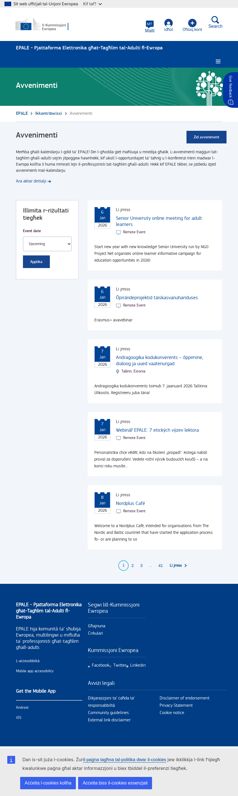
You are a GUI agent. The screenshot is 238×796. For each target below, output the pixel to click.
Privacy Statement (176, 705)
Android (22, 708)
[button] (149, 27)
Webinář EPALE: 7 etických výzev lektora (157, 430)
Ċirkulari (95, 633)
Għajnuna (96, 626)
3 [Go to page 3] (141, 566)
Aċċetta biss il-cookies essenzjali (115, 783)
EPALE (22, 113)
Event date (32, 231)
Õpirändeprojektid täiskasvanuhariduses (157, 298)
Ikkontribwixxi (48, 113)
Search (215, 22)
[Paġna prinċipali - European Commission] (43, 24)
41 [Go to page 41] (160, 566)
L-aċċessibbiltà (27, 661)
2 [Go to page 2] (132, 566)
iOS (18, 718)
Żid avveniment (206, 137)
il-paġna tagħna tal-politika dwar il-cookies (124, 759)
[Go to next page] (178, 565)
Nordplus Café (130, 504)
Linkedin (138, 665)
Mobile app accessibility (35, 671)
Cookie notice (172, 713)
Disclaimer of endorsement (184, 698)
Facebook (100, 665)
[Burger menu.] (218, 62)
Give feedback (230, 87)
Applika (36, 262)
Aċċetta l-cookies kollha (48, 783)
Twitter (119, 665)
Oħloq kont (192, 25)
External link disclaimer (109, 720)
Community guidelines (108, 713)
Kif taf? (92, 3)
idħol (168, 25)
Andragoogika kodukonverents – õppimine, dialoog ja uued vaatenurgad (159, 361)
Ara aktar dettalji (31, 181)
